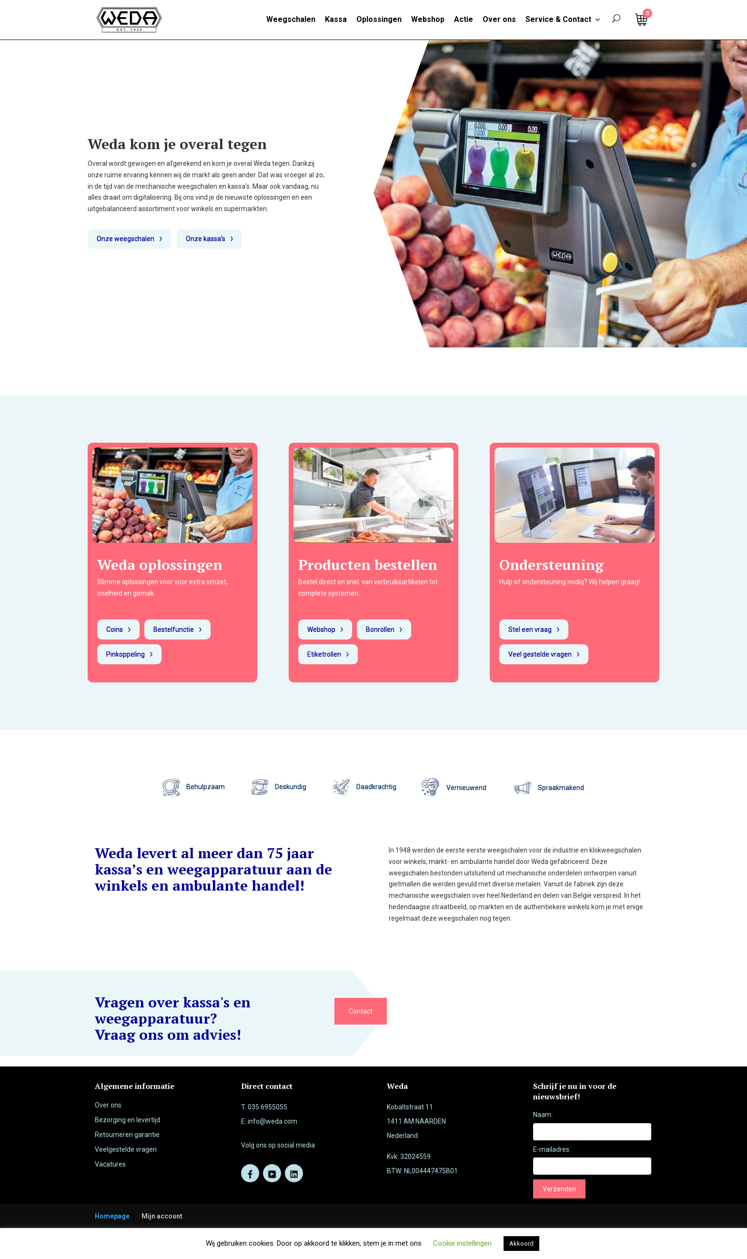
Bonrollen (380, 629)
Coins (114, 629)
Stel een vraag (530, 629)
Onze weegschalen (125, 239)
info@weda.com (272, 1121)
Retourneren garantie (127, 1134)
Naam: (543, 1114)
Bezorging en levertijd (127, 1120)
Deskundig (278, 787)
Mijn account (161, 1216)
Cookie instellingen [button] (462, 1243)
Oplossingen (379, 19)
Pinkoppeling (125, 654)
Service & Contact (562, 19)
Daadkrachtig (364, 787)
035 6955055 (267, 1107)
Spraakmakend (561, 787)
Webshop (427, 19)
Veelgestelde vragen (126, 1149)
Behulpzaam (193, 787)
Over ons (499, 19)
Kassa (336, 19)
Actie (463, 19)
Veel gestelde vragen (540, 654)
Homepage (112, 1216)
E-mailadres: (552, 1149)
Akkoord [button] (521, 1243)
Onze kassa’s (205, 239)
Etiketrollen (324, 654)
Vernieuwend (467, 787)
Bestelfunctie (173, 629)
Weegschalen (290, 19)
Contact (361, 1011)
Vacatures (110, 1164)
